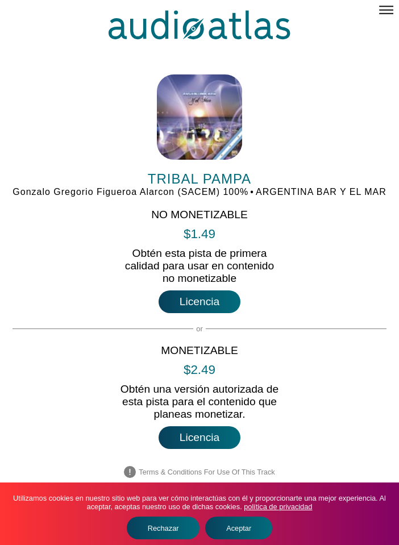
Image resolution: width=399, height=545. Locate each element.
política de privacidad (278, 506)
